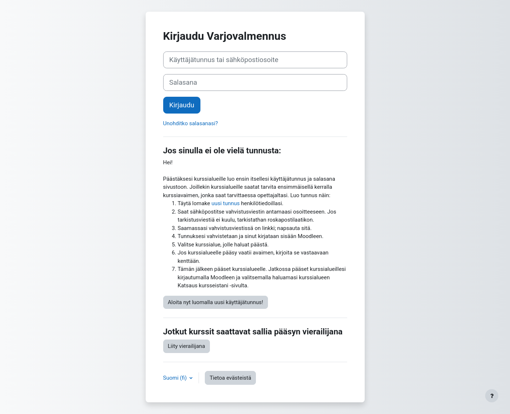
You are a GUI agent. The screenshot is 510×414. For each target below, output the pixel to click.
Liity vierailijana (186, 346)
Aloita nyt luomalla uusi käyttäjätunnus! (215, 302)
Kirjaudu (182, 105)
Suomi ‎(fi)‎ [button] (175, 378)
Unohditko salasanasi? (190, 123)
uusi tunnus (225, 203)
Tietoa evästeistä (230, 378)
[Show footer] (491, 395)
